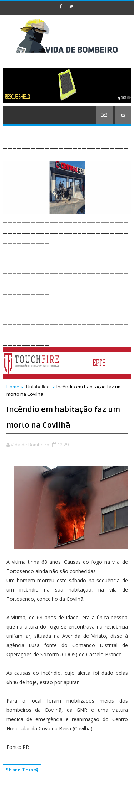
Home (12, 386)
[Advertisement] (68, 254)
